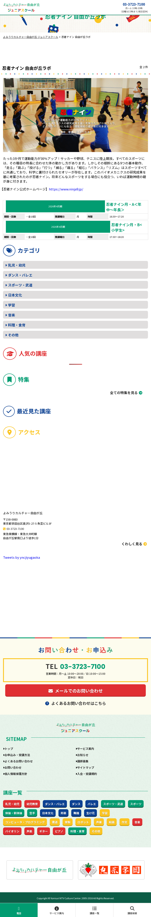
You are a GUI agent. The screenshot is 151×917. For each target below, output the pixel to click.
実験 (67, 822)
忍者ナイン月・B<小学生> (126, 227)
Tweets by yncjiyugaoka (21, 557)
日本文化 (15, 295)
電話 (19, 910)
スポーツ (135, 804)
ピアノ (59, 831)
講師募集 (82, 761)
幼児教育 (32, 804)
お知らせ (82, 755)
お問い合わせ (13, 767)
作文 (124, 822)
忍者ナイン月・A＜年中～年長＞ (123, 206)
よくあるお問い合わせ (19, 761)
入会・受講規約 (87, 774)
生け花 (90, 813)
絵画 (111, 822)
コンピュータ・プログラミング (25, 822)
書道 (55, 822)
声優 (99, 822)
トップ (9, 749)
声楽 (29, 831)
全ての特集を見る (124, 392)
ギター (43, 831)
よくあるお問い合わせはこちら (75, 703)
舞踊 (76, 813)
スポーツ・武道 (20, 285)
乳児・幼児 (16, 265)
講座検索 (132, 910)
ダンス (76, 804)
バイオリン (12, 831)
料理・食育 (16, 325)
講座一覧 (94, 910)
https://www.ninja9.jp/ (66, 189)
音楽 (11, 315)
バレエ (92, 804)
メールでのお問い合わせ (75, 691)
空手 (32, 813)
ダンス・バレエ (20, 275)
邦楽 (63, 813)
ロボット (83, 822)
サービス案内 (56, 910)
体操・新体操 (13, 813)
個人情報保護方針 (16, 774)
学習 (11, 305)
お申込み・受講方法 (17, 755)
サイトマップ (85, 767)
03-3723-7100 (134, 4)
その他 (13, 334)
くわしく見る (134, 543)
